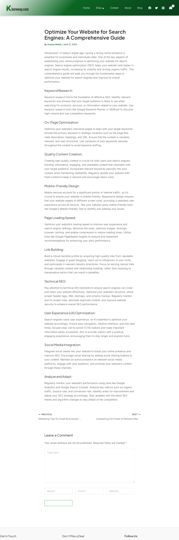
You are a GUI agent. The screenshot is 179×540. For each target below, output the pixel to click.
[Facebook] (149, 8)
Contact (118, 7)
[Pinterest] (163, 8)
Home (93, 7)
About (130, 7)
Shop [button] (104, 7)
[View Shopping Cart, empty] (171, 8)
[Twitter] (156, 8)
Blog (140, 7)
